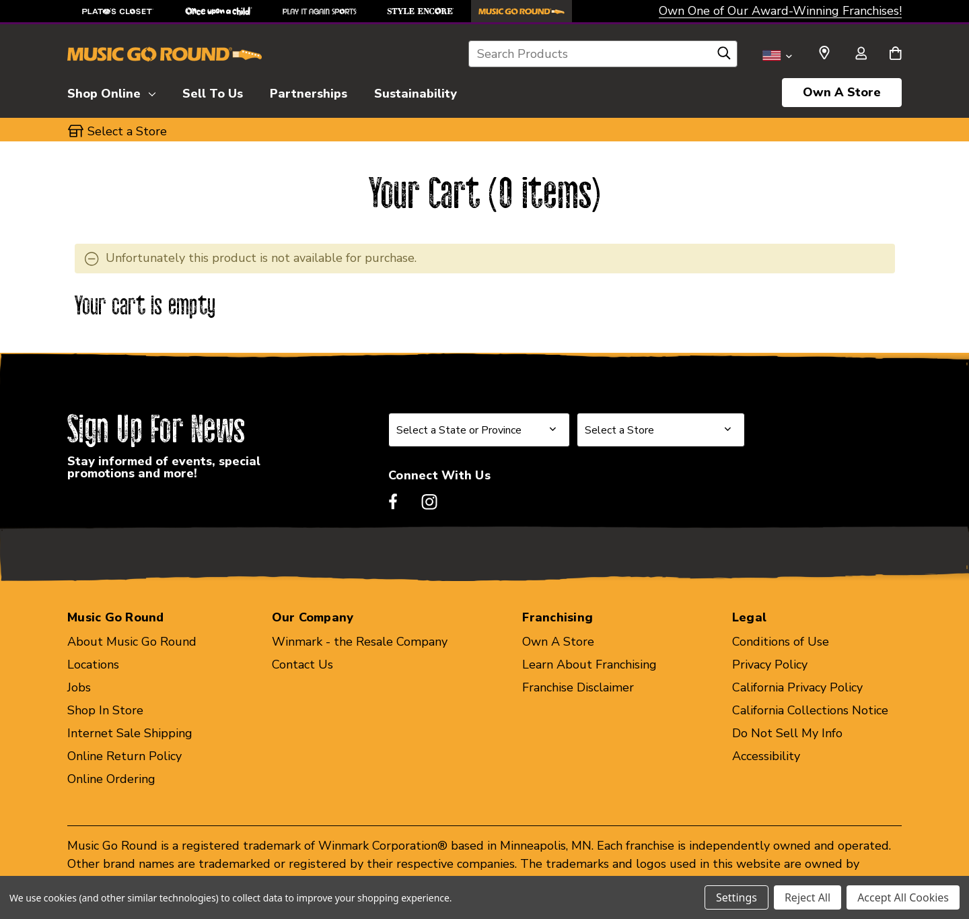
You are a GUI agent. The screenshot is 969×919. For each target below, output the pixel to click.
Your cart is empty (145, 307)
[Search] (724, 56)
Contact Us (302, 664)
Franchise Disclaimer (578, 687)
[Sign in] (861, 54)
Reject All (807, 897)
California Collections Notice (810, 710)
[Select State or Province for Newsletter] (479, 430)
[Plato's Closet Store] (117, 11)
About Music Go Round (131, 642)
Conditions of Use (780, 642)
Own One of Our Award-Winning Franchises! (780, 11)
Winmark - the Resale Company (359, 642)
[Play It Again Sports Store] (319, 11)
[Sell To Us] (212, 91)
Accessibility (766, 756)
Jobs (79, 687)
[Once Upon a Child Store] (218, 11)
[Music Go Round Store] (521, 11)
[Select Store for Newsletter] (661, 430)
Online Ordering (111, 779)
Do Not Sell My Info (787, 733)
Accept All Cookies (903, 897)
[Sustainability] (415, 91)
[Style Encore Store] (420, 11)
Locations (93, 664)
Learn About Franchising (589, 664)
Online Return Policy (124, 756)
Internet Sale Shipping (129, 733)
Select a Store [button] (127, 131)
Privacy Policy (770, 664)
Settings (736, 897)
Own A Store (842, 92)
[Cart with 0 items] (895, 54)
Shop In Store (105, 710)
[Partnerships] (308, 91)
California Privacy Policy (797, 687)
